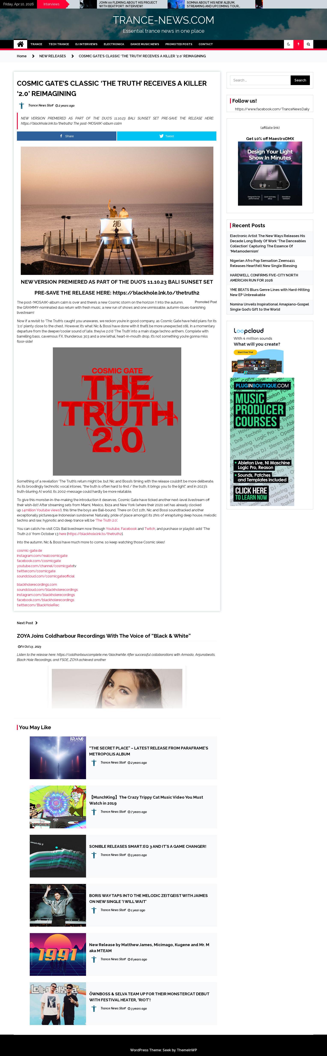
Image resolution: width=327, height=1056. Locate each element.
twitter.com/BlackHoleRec (38, 605)
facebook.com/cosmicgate (39, 561)
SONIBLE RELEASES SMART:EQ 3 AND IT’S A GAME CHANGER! (147, 846)
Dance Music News (145, 44)
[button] (288, 44)
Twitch (149, 529)
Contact (206, 44)
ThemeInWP (187, 1050)
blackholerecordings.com (37, 585)
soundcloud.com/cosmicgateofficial (45, 576)
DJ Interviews (86, 44)
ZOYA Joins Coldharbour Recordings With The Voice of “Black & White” (104, 636)
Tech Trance (59, 44)
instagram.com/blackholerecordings (46, 595)
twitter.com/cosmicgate (36, 571)
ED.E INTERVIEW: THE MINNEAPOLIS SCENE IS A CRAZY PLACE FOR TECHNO (77, 4)
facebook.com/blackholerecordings (45, 600)
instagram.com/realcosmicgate (42, 556)
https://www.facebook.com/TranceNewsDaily (272, 109)
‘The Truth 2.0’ (106, 520)
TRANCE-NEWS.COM (163, 20)
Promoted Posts (178, 44)
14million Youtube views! (41, 510)
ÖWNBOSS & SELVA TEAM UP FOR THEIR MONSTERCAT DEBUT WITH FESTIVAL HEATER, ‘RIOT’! (149, 996)
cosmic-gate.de (29, 551)
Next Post (28, 623)
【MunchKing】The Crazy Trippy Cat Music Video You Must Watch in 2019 (146, 800)
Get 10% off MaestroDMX (270, 138)
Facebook (129, 529)
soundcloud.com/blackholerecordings (47, 590)
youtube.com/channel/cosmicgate (45, 566)
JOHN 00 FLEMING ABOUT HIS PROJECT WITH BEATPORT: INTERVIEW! (166, 4)
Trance (36, 44)
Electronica (114, 44)
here (62, 534)
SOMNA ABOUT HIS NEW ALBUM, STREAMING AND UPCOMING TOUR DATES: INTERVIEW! (250, 4)
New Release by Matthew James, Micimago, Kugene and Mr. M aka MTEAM (149, 947)
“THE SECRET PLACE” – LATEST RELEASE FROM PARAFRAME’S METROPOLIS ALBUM (148, 751)
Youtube (112, 529)
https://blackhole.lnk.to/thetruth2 (156, 293)
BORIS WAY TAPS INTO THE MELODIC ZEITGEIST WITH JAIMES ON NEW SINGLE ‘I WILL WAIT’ (148, 898)
